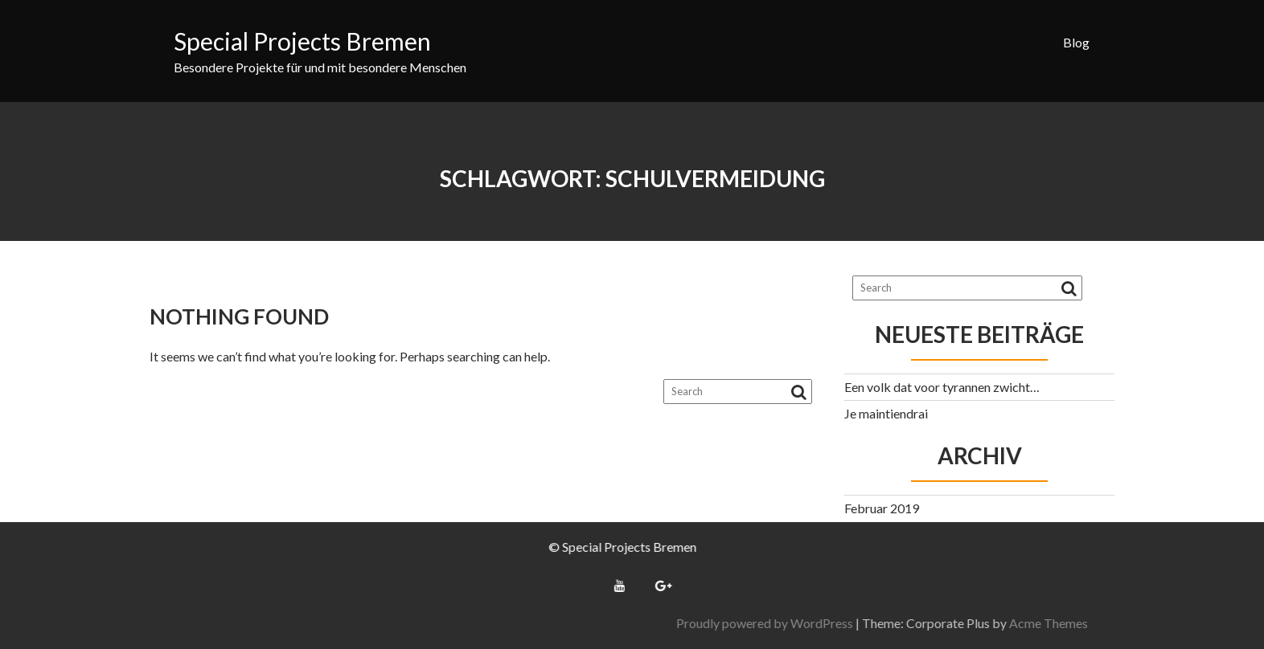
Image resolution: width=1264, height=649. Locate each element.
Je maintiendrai (886, 413)
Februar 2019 (881, 508)
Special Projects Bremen (302, 41)
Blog (1076, 42)
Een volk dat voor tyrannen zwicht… (942, 386)
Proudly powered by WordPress (931, 623)
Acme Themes (1215, 623)
